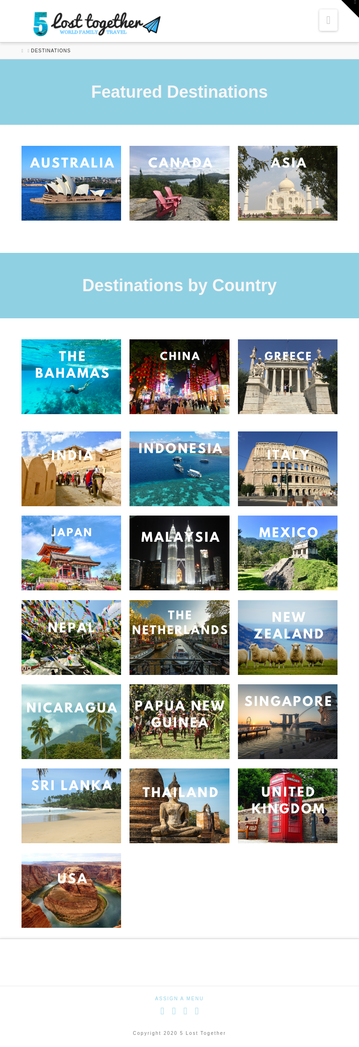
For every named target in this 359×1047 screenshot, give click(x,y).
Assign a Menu (179, 998)
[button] (328, 20)
